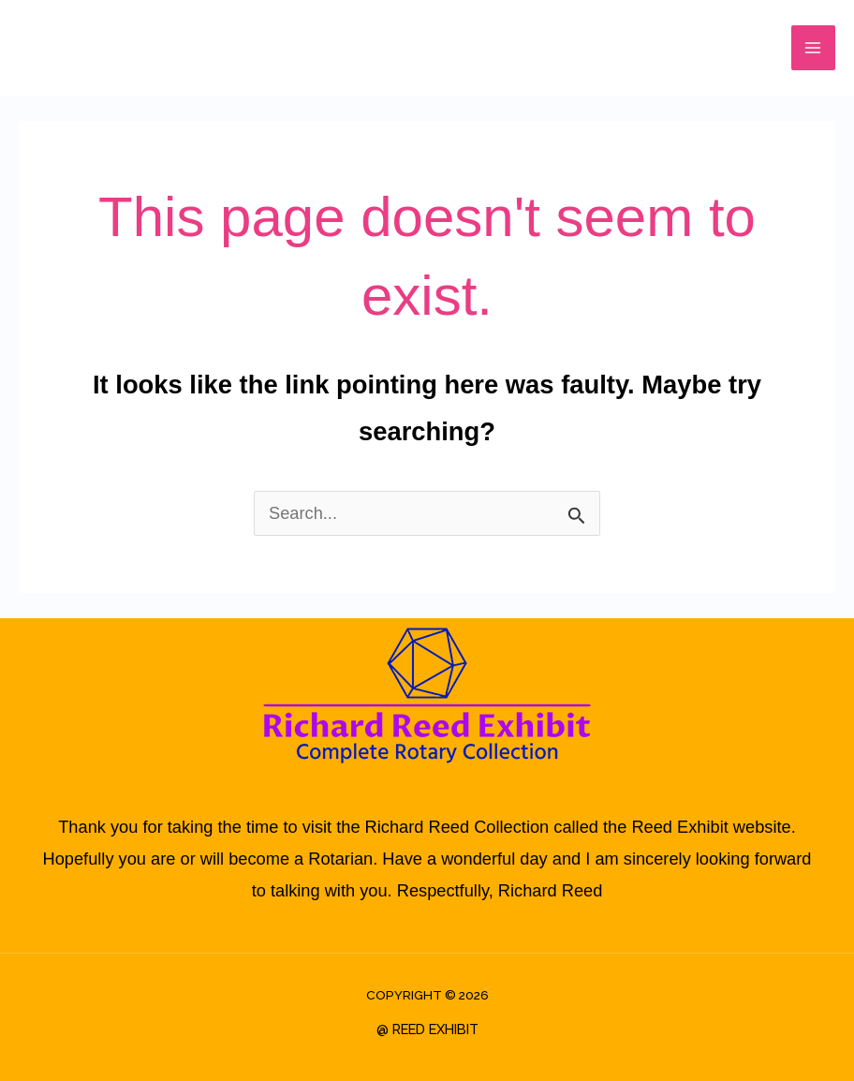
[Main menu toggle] (813, 47)
